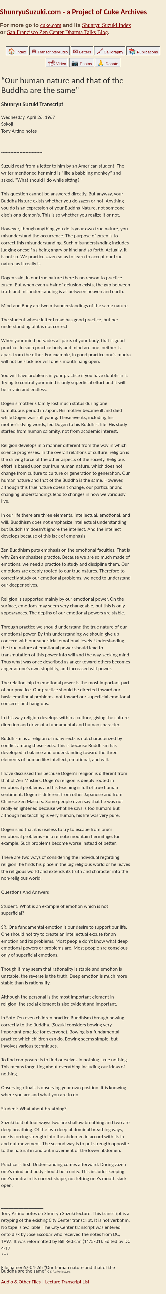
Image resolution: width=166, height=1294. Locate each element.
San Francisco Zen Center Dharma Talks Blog (57, 32)
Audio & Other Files (21, 1282)
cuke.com (50, 25)
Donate (107, 64)
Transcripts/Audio (49, 52)
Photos (81, 64)
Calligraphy (109, 52)
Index (17, 52)
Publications (143, 52)
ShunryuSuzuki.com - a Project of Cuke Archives (73, 11)
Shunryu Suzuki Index (106, 25)
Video (57, 64)
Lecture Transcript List (67, 1282)
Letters (82, 52)
